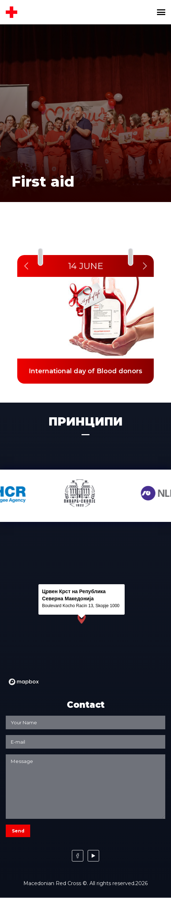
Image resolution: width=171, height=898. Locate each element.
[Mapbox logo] (24, 682)
